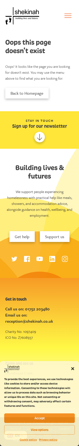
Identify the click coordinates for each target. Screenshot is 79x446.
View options (39, 430)
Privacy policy (48, 440)
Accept (40, 418)
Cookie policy (28, 440)
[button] (73, 368)
